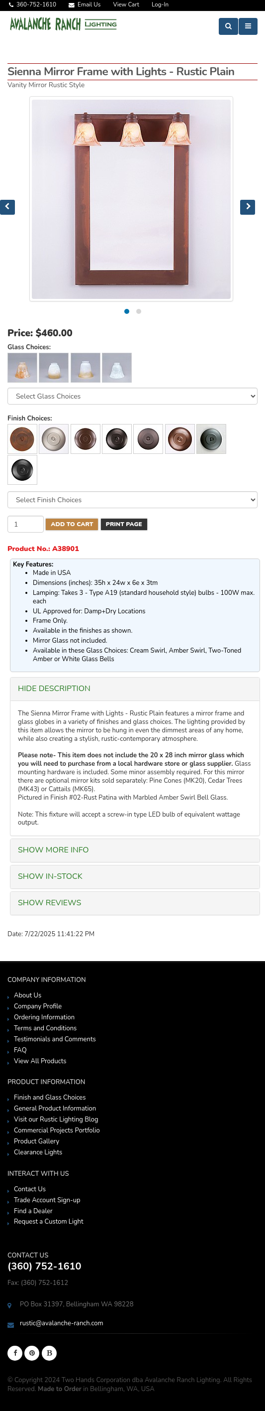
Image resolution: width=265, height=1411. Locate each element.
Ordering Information (44, 1017)
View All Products (40, 1061)
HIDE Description (54, 688)
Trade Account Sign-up (47, 1200)
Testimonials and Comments (55, 1039)
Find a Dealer (33, 1211)
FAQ (20, 1050)
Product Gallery (36, 1141)
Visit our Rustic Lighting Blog (56, 1119)
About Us (27, 995)
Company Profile (38, 1006)
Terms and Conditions (45, 1028)
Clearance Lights (38, 1152)
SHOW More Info (53, 850)
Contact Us (30, 1189)
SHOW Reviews (49, 902)
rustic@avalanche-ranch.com (61, 1323)
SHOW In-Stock (50, 876)
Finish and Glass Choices (50, 1097)
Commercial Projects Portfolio (57, 1130)
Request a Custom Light (49, 1221)
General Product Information (55, 1108)
